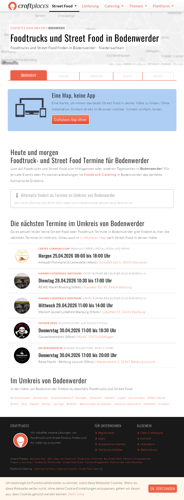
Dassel (34, 404)
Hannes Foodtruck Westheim (60, 273)
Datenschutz (147, 449)
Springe (59, 404)
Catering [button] (113, 6)
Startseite (17, 28)
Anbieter (96, 76)
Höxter (46, 404)
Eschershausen (20, 398)
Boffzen (72, 404)
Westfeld (150, 404)
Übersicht (28, 75)
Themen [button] (136, 6)
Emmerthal (40, 398)
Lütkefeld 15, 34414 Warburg (123, 312)
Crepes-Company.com (53, 248)
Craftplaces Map (93, 237)
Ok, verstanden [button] (162, 488)
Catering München (67, 468)
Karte (128, 76)
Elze (24, 404)
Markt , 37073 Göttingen (95, 337)
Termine (63, 76)
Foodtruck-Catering (100, 174)
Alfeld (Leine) (156, 398)
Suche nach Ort (36, 28)
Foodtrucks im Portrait (90, 458)
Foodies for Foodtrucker (47, 462)
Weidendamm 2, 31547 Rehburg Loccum (125, 362)
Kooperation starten (110, 444)
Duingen (81, 398)
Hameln (110, 398)
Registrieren (105, 433)
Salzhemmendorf (62, 398)
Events (158, 76)
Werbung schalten (109, 449)
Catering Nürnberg (45, 468)
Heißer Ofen (47, 323)
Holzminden (136, 398)
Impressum (146, 444)
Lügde (122, 398)
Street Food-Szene (73, 462)
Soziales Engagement (97, 462)
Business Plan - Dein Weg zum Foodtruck (53, 458)
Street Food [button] (63, 6)
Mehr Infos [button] (76, 494)
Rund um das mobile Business (126, 462)
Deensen (96, 398)
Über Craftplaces (150, 433)
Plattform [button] (161, 6)
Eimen (15, 404)
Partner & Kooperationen (137, 458)
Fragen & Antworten (21, 462)
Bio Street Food (113, 458)
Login (100, 438)
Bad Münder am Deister (96, 404)
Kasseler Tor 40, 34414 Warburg (108, 287)
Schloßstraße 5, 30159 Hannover (123, 262)
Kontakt (144, 438)
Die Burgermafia (50, 348)
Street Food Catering (91, 468)
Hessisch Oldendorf (127, 404)
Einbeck (164, 404)
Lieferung (90, 6)
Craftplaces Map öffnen (70, 119)
